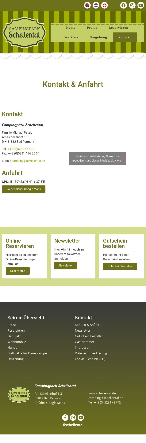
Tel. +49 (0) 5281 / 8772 (104, 402)
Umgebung (98, 37)
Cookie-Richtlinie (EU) (90, 358)
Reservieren (118, 27)
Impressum (83, 347)
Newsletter (82, 330)
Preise (92, 27)
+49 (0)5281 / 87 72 (20, 148)
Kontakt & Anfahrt (88, 324)
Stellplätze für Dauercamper (28, 353)
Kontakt (124, 37)
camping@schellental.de (28, 160)
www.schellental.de (102, 393)
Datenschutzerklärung (91, 353)
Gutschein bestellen (89, 335)
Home (71, 27)
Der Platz (70, 37)
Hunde (12, 347)
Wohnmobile (17, 341)
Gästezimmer (84, 341)
